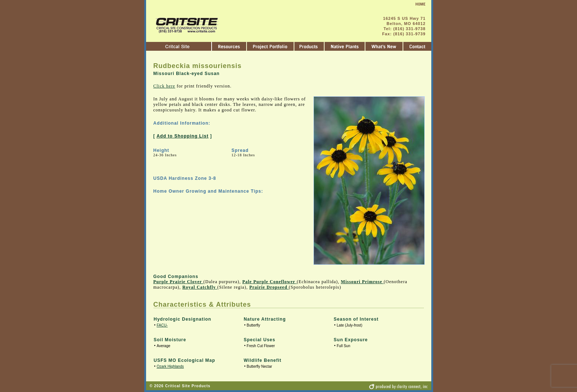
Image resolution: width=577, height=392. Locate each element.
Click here (164, 86)
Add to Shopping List (182, 136)
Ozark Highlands (170, 366)
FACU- (162, 325)
